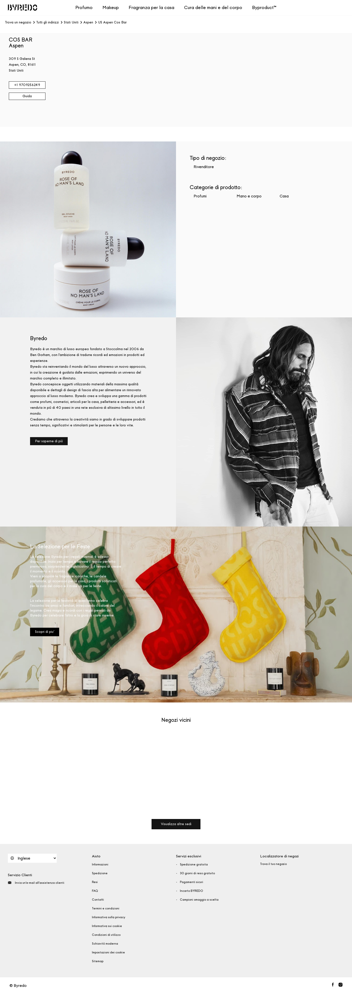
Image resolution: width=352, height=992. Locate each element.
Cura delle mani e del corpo (213, 7)
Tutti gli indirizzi (47, 22)
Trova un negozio (18, 22)
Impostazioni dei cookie (108, 952)
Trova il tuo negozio (273, 864)
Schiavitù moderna (105, 943)
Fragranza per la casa (151, 7)
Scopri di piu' (44, 632)
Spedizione (100, 873)
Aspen (88, 22)
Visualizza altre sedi (176, 824)
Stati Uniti (71, 22)
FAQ (95, 891)
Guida (27, 96)
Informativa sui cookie (107, 926)
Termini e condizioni (105, 908)
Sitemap (97, 961)
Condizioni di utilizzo (106, 935)
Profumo (84, 7)
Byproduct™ (264, 7)
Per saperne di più (49, 441)
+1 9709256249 (27, 85)
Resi (95, 882)
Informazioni (100, 864)
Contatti (98, 899)
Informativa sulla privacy (108, 917)
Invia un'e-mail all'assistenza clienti (36, 882)
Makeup (110, 7)
